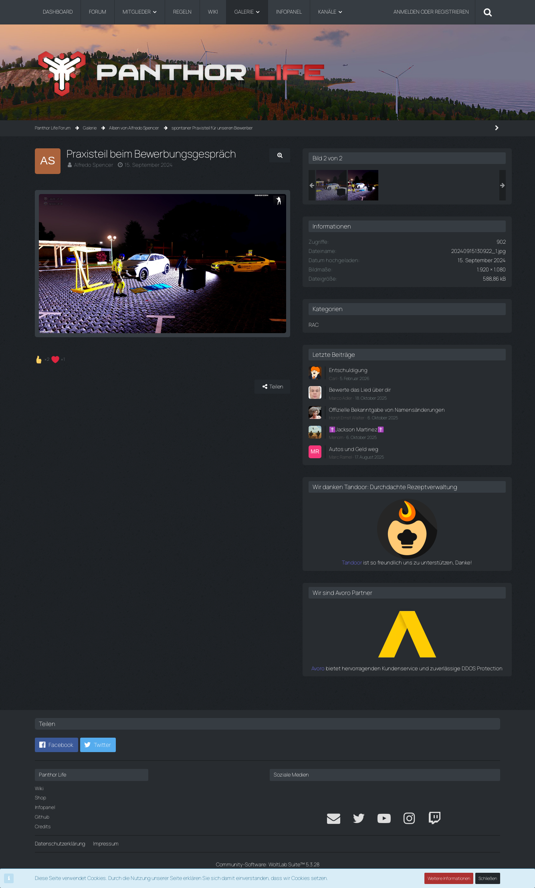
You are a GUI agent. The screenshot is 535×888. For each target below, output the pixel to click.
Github (42, 816)
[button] (56, 745)
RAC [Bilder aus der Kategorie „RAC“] (375, 324)
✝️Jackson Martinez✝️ (417, 436)
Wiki (39, 788)
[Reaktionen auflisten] (51, 391)
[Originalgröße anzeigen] (337, 155)
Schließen (487, 878)
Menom (397, 444)
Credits (42, 826)
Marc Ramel (401, 463)
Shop (40, 797)
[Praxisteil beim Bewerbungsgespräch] (393, 185)
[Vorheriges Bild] (47, 280)
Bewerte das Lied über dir (419, 389)
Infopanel (45, 807)
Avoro (384, 682)
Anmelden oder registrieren (431, 11)
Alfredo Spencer (92, 164)
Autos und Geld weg (413, 455)
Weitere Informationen (449, 878)
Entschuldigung (408, 370)
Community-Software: (267, 864)
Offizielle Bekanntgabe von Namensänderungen (420, 412)
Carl (394, 378)
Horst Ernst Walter (408, 424)
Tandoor (380, 576)
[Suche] (487, 12)
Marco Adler (402, 397)
